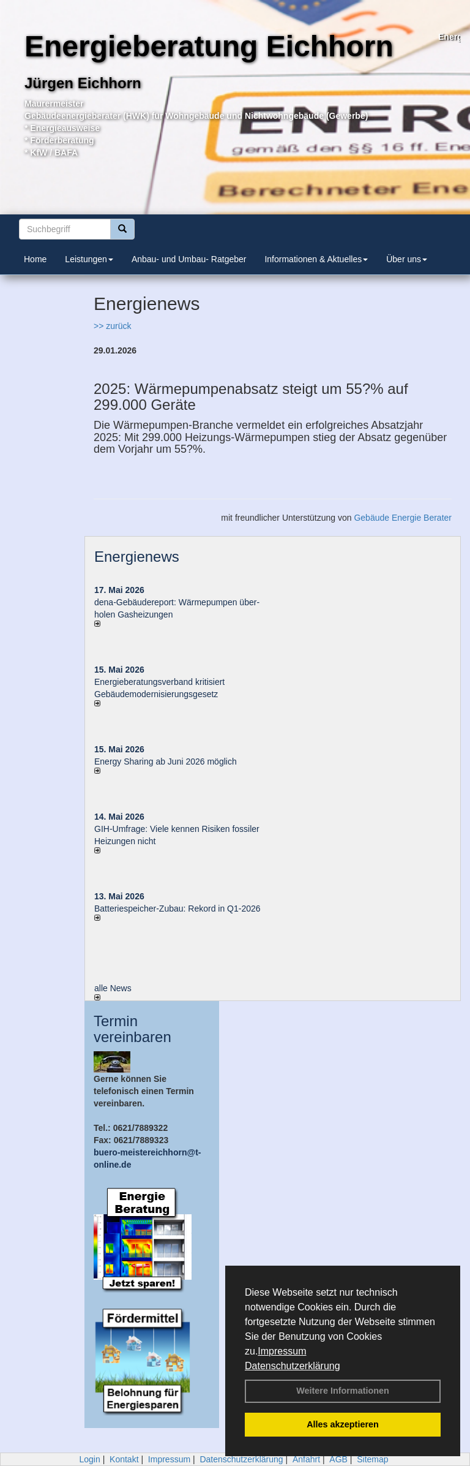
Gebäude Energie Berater (403, 518)
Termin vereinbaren (132, 1029)
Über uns (406, 259)
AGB (338, 1459)
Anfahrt (306, 1459)
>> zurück (112, 326)
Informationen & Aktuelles (316, 259)
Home (35, 259)
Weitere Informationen (342, 1391)
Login (89, 1459)
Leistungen (89, 259)
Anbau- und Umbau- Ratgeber (189, 259)
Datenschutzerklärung (292, 1366)
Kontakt (124, 1459)
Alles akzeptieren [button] (343, 1424)
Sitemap (372, 1459)
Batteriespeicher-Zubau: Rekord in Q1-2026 (177, 908)
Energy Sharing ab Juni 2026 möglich (165, 761)
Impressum (282, 1351)
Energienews (136, 556)
